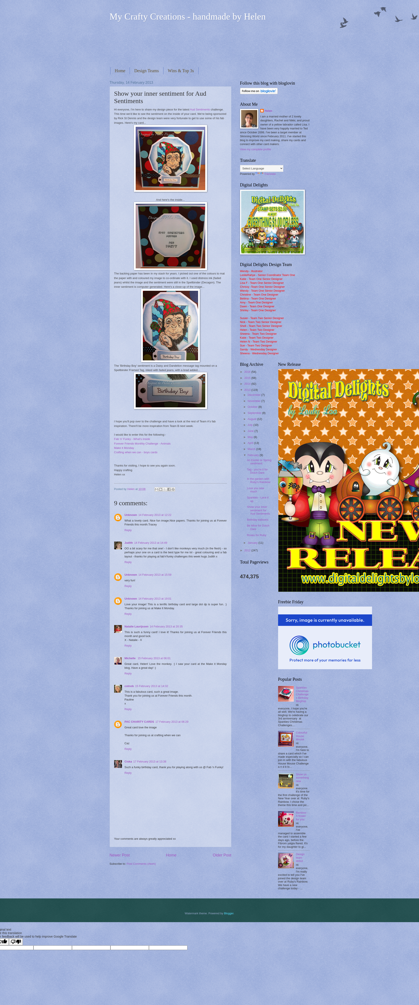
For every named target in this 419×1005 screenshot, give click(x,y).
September (255, 413)
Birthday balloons (258, 519)
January (253, 542)
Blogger (229, 913)
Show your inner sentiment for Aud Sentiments (258, 510)
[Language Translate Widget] (261, 168)
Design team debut (300, 858)
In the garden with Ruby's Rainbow (258, 480)
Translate (265, 174)
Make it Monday (124, 448)
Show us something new (302, 778)
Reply (128, 530)
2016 (247, 371)
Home (120, 70)
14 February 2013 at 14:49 (150, 542)
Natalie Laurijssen (137, 626)
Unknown (131, 515)
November (254, 401)
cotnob (129, 686)
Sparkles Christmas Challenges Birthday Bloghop (302, 694)
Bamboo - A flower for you (302, 816)
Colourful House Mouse (301, 736)
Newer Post (120, 855)
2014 (247, 383)
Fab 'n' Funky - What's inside (132, 439)
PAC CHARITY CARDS (139, 721)
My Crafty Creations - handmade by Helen (188, 17)
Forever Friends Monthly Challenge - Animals (142, 443)
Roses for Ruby (256, 535)
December (254, 394)
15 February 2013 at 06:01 (154, 658)
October (253, 406)
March (252, 449)
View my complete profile (255, 149)
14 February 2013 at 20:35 (166, 626)
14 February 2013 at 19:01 (154, 598)
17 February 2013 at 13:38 (149, 761)
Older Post (222, 855)
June (251, 431)
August (252, 419)
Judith (129, 542)
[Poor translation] (16, 941)
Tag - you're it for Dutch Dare (257, 471)
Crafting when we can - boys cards (135, 452)
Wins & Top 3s (181, 70)
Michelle (130, 658)
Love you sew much (255, 490)
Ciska (128, 761)
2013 (247, 389)
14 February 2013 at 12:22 (154, 515)
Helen (268, 110)
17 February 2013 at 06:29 (172, 721)
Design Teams (146, 70)
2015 (247, 378)
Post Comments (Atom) (141, 863)
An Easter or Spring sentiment (259, 461)
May (251, 437)
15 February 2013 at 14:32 (151, 686)
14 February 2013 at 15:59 (154, 574)
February (254, 455)
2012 (247, 550)
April (251, 443)
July (250, 424)
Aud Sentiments (200, 109)
